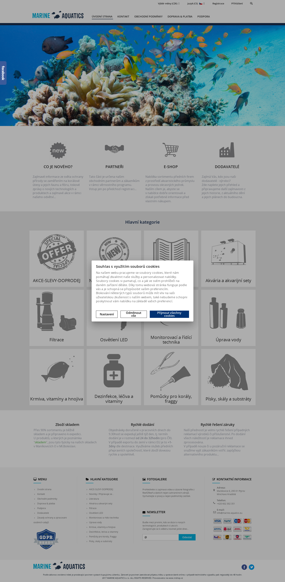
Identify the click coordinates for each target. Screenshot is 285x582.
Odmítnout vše (133, 314)
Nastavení (107, 314)
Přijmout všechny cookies (169, 314)
